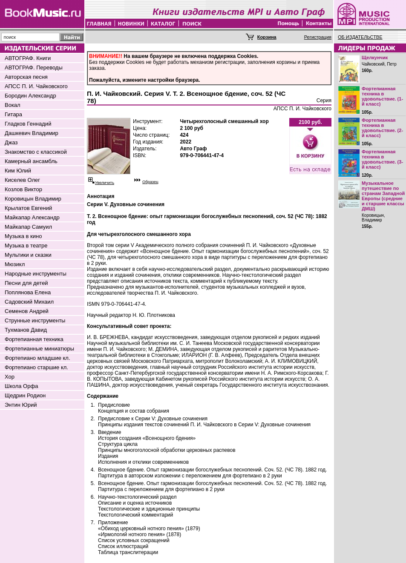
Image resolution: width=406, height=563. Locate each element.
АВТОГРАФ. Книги (28, 58)
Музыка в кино (23, 236)
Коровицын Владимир (33, 198)
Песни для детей (26, 283)
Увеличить (104, 183)
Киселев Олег (22, 180)
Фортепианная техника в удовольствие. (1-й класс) (382, 96)
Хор (9, 376)
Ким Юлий (18, 170)
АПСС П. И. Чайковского (36, 86)
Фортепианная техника (34, 339)
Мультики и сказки (28, 255)
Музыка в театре (26, 245)
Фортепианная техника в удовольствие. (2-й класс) (382, 128)
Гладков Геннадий (28, 124)
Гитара (13, 114)
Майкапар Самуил (28, 227)
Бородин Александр (30, 95)
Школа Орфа (21, 386)
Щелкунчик (375, 57)
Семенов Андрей (27, 311)
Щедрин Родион (25, 395)
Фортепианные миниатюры (39, 348)
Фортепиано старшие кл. (36, 367)
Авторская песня (26, 77)
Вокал (12, 105)
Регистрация (317, 37)
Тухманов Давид (26, 330)
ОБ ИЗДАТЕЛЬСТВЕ (360, 37)
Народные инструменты (35, 273)
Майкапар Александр (32, 217)
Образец (150, 182)
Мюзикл (15, 264)
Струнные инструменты (35, 320)
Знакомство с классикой (36, 152)
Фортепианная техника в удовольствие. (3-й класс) (382, 159)
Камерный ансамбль (31, 161)
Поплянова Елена (28, 292)
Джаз (11, 142)
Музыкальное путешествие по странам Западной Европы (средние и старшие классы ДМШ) (383, 196)
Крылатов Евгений (28, 208)
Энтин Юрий (21, 405)
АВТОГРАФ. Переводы (34, 67)
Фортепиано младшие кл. (37, 358)
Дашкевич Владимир (31, 133)
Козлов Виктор (23, 189)
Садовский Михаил (29, 302)
